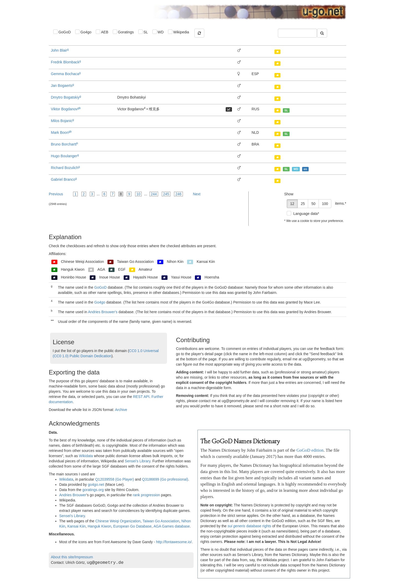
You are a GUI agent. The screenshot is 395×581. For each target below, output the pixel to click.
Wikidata (86, 456)
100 (325, 204)
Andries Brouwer (72, 495)
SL (145, 32)
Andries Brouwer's (102, 312)
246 (178, 194)
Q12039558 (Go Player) (114, 479)
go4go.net (96, 484)
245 (166, 194)
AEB (104, 32)
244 (154, 194)
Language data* (306, 213)
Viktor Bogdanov (66, 109)
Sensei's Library (137, 461)
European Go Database (132, 526)
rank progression (146, 495)
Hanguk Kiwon (99, 526)
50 (313, 204)
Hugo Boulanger (65, 156)
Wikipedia (181, 32)
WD (161, 32)
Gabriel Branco (64, 179)
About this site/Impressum (72, 557)
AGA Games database (171, 526)
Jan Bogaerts (62, 85)
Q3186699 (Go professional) (165, 479)
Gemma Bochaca (66, 74)
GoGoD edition (310, 450)
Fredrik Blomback (66, 62)
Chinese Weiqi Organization (118, 521)
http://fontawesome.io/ (174, 542)
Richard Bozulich (65, 168)
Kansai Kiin (76, 526)
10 (138, 194)
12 (292, 204)
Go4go (85, 32)
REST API (141, 397)
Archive (121, 410)
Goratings (126, 32)
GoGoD (64, 32)
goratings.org (93, 490)
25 (303, 204)
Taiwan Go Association (160, 521)
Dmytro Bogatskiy (66, 97)
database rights (249, 526)
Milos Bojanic (62, 121)
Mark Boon (61, 132)
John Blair (60, 50)
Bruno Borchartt (64, 144)
